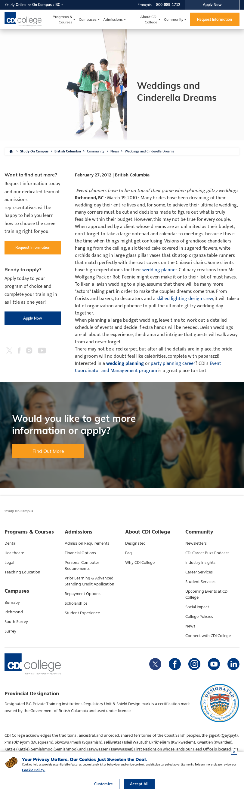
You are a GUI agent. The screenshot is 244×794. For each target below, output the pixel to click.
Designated (135, 543)
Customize (103, 784)
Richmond (14, 612)
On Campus (42, 4)
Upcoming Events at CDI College (206, 594)
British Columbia (67, 151)
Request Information (214, 19)
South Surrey (16, 622)
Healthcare (14, 553)
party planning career (173, 363)
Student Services (200, 582)
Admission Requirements (87, 543)
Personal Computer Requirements (82, 566)
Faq (128, 553)
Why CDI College (140, 563)
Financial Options (80, 553)
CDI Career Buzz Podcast (207, 553)
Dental (10, 543)
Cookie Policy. (33, 770)
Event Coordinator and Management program (148, 367)
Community (173, 19)
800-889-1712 (168, 4)
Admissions (113, 19)
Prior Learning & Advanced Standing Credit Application (89, 581)
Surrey (10, 631)
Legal (9, 563)
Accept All (139, 784)
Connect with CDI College (208, 636)
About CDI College (148, 19)
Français (144, 4)
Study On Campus (34, 151)
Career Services (199, 572)
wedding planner (159, 270)
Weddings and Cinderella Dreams (149, 151)
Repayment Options (82, 594)
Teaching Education (22, 572)
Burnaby (12, 603)
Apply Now (212, 4)
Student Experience (82, 613)
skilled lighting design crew (185, 299)
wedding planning (125, 363)
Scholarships (76, 603)
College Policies (199, 617)
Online (21, 4)
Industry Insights (200, 563)
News (114, 151)
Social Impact (197, 607)
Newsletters (196, 543)
